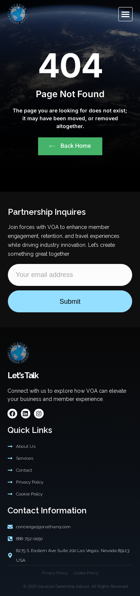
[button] (125, 14)
